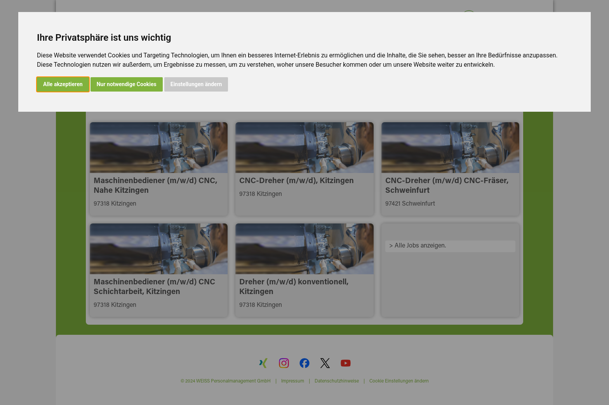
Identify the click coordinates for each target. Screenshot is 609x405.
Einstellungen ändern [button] (196, 84)
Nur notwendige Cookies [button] (127, 84)
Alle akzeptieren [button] (63, 84)
